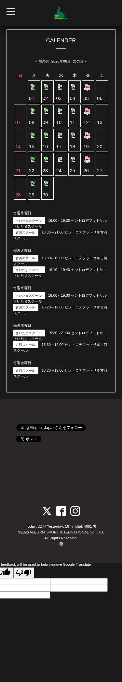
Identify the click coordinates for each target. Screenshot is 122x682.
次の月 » (80, 61)
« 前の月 (42, 61)
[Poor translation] (23, 572)
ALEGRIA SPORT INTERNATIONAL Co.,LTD (66, 532)
